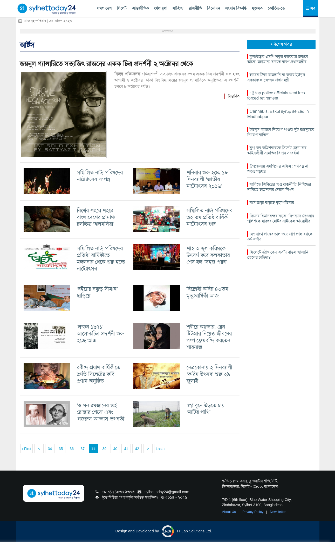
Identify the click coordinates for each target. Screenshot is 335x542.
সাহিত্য (178, 8)
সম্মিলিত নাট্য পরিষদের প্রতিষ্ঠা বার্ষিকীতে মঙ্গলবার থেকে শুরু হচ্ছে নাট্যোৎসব (101, 258)
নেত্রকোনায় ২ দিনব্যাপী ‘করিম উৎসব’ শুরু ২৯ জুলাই (209, 374)
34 (50, 449)
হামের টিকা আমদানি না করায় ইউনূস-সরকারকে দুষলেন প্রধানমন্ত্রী (276, 77)
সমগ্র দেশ (104, 8)
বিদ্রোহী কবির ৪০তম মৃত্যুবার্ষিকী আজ (207, 292)
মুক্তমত (257, 8)
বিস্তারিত (234, 96)
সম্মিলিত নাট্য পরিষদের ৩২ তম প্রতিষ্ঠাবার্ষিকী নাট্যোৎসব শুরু (210, 217)
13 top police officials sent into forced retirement (276, 95)
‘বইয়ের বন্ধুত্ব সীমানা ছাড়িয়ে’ (97, 292)
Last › (160, 449)
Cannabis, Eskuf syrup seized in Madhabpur (278, 114)
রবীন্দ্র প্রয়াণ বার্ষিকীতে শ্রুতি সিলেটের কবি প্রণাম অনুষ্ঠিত (98, 374)
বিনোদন (213, 8)
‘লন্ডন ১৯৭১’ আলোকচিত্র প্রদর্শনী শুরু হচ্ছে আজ (100, 333)
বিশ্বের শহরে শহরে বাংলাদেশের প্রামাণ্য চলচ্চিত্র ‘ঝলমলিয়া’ (96, 217)
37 (82, 449)
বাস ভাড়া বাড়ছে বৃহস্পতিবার (272, 202)
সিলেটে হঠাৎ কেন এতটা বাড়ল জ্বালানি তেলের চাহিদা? (277, 254)
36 (72, 449)
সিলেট (122, 8)
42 (137, 449)
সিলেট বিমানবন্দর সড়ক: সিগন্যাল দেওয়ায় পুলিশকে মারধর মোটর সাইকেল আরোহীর (280, 218)
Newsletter (278, 512)
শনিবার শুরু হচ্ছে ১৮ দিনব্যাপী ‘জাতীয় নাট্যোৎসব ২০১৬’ (207, 179)
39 (104, 449)
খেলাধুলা (160, 8)
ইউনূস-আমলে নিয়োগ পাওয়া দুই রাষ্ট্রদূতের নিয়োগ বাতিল (280, 132)
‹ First (26, 449)
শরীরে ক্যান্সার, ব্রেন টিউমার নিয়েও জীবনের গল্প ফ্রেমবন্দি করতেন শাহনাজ (209, 337)
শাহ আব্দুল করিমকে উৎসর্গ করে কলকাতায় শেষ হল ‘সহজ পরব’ (208, 255)
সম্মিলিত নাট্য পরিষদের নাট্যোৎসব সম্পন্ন (100, 176)
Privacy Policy (253, 512)
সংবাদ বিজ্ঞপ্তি (236, 8)
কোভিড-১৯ (276, 8)
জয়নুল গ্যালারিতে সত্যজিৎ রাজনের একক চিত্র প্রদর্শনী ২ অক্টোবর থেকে (106, 64)
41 (126, 449)
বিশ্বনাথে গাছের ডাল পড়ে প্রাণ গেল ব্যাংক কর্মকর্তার (279, 236)
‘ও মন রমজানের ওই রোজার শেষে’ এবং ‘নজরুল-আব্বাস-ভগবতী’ (101, 412)
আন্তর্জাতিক (140, 8)
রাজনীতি (195, 8)
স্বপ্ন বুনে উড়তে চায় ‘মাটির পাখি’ (205, 408)
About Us (229, 512)
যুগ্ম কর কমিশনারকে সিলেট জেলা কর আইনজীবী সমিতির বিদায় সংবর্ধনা (276, 150)
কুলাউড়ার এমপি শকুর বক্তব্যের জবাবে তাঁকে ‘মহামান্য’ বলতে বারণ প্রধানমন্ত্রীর (277, 59)
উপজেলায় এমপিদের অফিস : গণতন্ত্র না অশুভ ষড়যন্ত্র (277, 168)
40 (115, 449)
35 (61, 449)
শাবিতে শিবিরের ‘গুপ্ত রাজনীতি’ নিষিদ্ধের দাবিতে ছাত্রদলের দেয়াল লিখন (279, 187)
